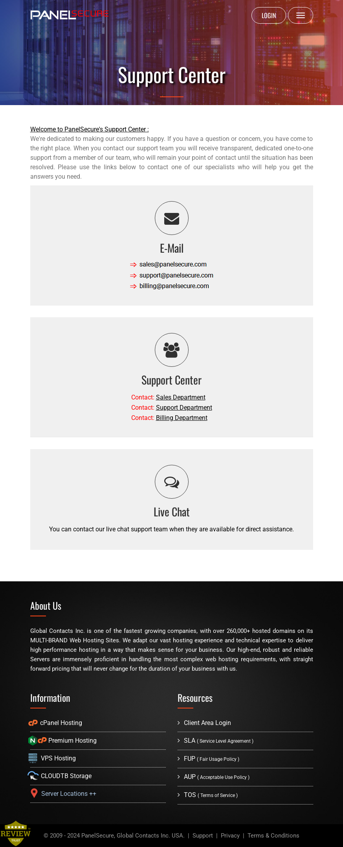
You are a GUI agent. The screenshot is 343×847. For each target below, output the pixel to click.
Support (203, 835)
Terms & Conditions (273, 835)
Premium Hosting (63, 740)
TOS (208, 795)
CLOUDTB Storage (61, 776)
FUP (208, 758)
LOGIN (269, 15)
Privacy (230, 835)
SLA (215, 740)
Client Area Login (204, 723)
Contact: (168, 397)
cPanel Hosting (56, 723)
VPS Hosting (53, 758)
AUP (213, 776)
